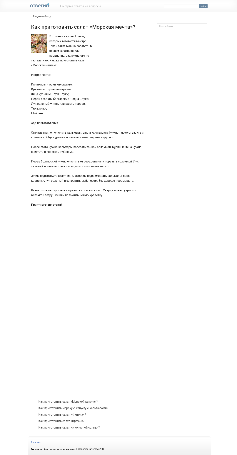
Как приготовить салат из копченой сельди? (69, 427)
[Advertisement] (118, 48)
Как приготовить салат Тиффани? (61, 421)
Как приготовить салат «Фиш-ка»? (62, 414)
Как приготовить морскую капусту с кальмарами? (73, 408)
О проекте (36, 442)
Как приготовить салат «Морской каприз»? (68, 401)
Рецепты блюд (42, 16)
